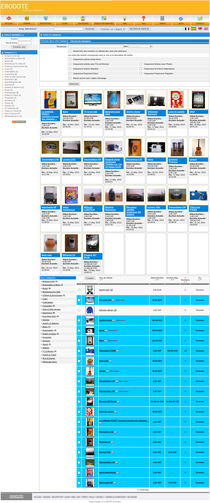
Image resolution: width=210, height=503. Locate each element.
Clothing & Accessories (52, 295)
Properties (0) (10, 98)
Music (45, 327)
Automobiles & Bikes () (15, 58)
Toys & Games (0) (12, 113)
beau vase (47, 255)
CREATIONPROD (16, 498)
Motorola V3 (69, 255)
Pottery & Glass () (13, 95)
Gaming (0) (9, 85)
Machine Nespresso (110, 208)
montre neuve (133, 112)
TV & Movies (48, 351)
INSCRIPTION (46, 23)
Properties (47, 337)
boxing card (104, 290)
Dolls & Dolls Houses (52, 309)
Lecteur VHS (154, 207)
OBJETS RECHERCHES (104, 23)
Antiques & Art (49, 281)
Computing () (11, 74)
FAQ (143, 23)
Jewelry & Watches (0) (14, 87)
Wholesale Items (50, 362)
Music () (9, 90)
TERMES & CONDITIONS (115, 497)
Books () (9, 61)
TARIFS (162, 23)
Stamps (46, 348)
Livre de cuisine (177, 112)
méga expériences (69, 208)
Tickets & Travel (49, 355)
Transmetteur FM (50, 159)
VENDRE (27, 23)
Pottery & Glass (49, 334)
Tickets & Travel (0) (13, 111)
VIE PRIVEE (132, 497)
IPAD (192, 112)
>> (147, 489)
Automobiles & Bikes (51, 285)
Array (140, 46)
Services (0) (10, 100)
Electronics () (11, 79)
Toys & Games (49, 358)
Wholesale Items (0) (13, 116)
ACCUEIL (9, 23)
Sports (45, 344)
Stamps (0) (9, 106)
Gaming (46, 320)
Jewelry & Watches (51, 323)
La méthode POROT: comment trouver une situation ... (50, 115)
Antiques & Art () (12, 56)
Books (45, 288)
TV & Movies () (12, 108)
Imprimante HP (49, 207)
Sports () (9, 103)
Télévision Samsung (153, 113)
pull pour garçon (106, 310)
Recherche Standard (80, 41)
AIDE (124, 23)
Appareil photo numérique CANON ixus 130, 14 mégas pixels (113, 163)
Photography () (12, 93)
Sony (65, 112)
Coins (45, 299)
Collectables (48, 302)
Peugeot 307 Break (107, 401)
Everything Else (49, 316)
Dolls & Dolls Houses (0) (15, 77)
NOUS (181, 23)
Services (46, 341)
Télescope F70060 (195, 208)
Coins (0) (9, 69)
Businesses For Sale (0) (15, 64)
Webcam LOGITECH (89, 208)
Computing (47, 306)
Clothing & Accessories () (16, 66)
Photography (48, 330)
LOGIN (64, 23)
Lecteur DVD (69, 159)
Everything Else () (13, 82)
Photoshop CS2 (134, 159)
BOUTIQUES (83, 23)
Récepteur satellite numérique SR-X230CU (133, 211)
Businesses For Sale (51, 292)
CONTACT (200, 23)
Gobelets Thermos (173, 160)
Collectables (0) (11, 72)
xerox (150, 159)
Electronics (47, 313)
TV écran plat (90, 112)
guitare (193, 159)
